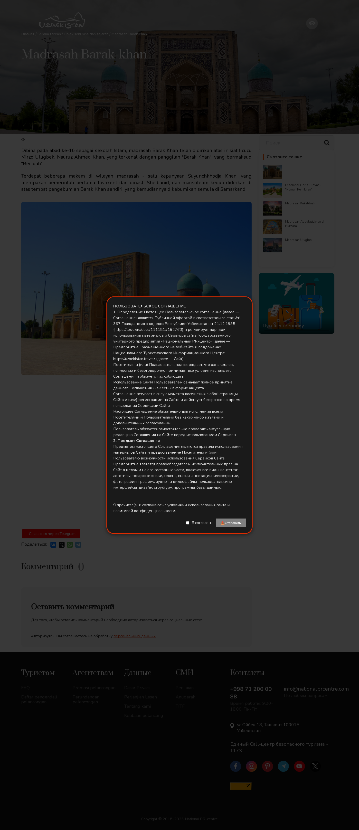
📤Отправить (231, 523)
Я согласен (201, 522)
